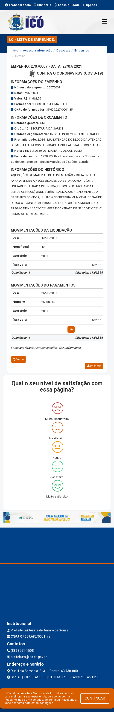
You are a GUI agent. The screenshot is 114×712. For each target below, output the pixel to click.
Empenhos (81, 50)
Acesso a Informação (37, 50)
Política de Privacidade (28, 699)
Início (14, 50)
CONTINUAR (95, 698)
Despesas (63, 50)
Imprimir (94, 366)
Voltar (18, 359)
